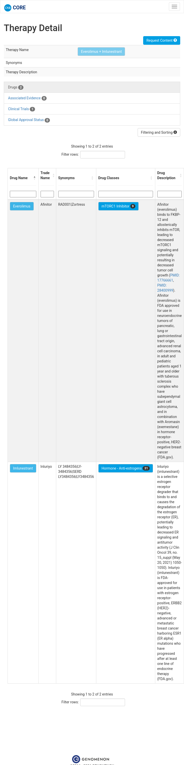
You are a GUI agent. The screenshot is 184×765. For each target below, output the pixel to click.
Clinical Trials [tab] (21, 109)
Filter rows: (70, 154)
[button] (34, 177)
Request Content (161, 40)
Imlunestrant (23, 468)
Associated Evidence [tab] (27, 98)
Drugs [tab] (15, 87)
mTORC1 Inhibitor (119, 206)
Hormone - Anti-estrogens (126, 468)
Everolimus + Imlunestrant (101, 52)
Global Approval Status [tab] (29, 120)
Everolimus (21, 206)
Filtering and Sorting (159, 132)
